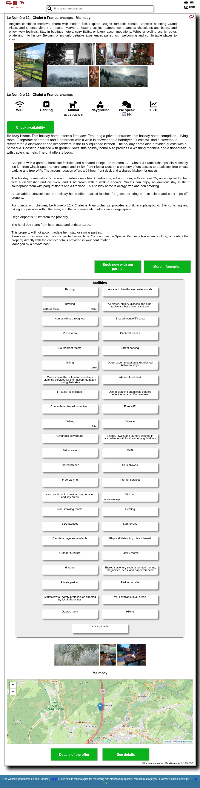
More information (167, 267)
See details (126, 754)
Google (54, 778)
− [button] (12, 692)
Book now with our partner (118, 266)
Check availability (30, 127)
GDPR (193, 778)
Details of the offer (74, 754)
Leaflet (167, 741)
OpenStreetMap (183, 741)
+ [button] (12, 685)
